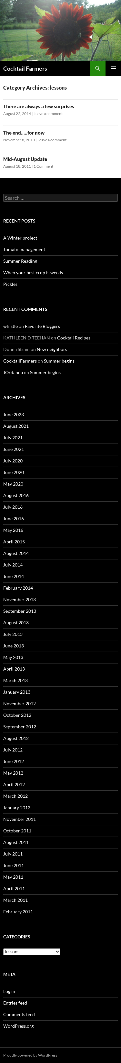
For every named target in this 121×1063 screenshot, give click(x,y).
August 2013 (16, 622)
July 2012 (13, 749)
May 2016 (13, 530)
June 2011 (13, 865)
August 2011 (16, 842)
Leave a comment (48, 113)
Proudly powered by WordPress (30, 1055)
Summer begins (59, 361)
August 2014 (16, 553)
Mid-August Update (25, 159)
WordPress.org (18, 1026)
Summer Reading (20, 261)
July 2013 (13, 634)
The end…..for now (24, 133)
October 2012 (17, 715)
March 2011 (15, 900)
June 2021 (13, 449)
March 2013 (15, 680)
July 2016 (13, 507)
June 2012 (13, 761)
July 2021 (13, 437)
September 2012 (19, 726)
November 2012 (19, 703)
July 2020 (13, 460)
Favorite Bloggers (42, 326)
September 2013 (19, 611)
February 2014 (18, 588)
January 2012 (16, 807)
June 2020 (13, 472)
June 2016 (13, 518)
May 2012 (13, 773)
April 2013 (14, 669)
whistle (10, 326)
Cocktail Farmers (25, 68)
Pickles (10, 284)
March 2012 (15, 796)
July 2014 (13, 564)
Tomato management (24, 249)
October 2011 (17, 830)
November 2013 (19, 599)
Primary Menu (113, 68)
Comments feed (19, 1014)
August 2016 (16, 495)
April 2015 (14, 541)
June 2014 (13, 576)
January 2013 (16, 692)
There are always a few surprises (38, 106)
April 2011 (14, 888)
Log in (9, 991)
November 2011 (19, 819)
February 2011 (18, 911)
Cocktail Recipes (73, 337)
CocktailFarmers (20, 361)
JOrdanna (13, 372)
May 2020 (13, 484)
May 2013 (13, 657)
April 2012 (14, 784)
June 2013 (13, 645)
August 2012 (16, 738)
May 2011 (13, 877)
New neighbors (52, 349)
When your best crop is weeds (33, 272)
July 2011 (13, 854)
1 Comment (43, 166)
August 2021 (16, 426)
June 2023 (13, 414)
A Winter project (20, 238)
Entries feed (15, 1003)
